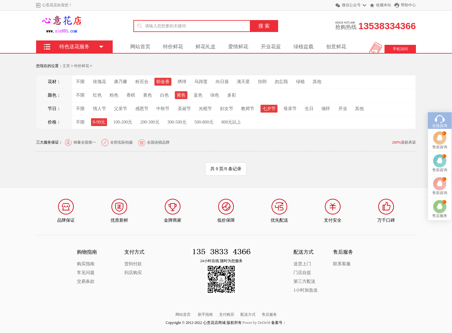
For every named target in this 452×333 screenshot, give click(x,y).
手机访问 (400, 49)
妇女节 (226, 108)
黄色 (147, 95)
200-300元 (149, 122)
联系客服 (342, 264)
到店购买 (133, 272)
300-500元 (176, 122)
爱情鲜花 (238, 46)
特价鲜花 (173, 46)
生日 (309, 108)
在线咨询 (439, 116)
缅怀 (325, 108)
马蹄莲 (200, 81)
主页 (66, 66)
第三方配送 (304, 281)
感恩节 (141, 108)
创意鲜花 (336, 46)
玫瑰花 (99, 81)
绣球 (182, 81)
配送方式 (248, 314)
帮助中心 (408, 5)
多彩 (231, 95)
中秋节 (163, 108)
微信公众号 (351, 5)
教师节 (247, 108)
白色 (164, 95)
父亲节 (120, 108)
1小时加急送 (305, 290)
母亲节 (290, 108)
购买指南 (85, 264)
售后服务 (269, 314)
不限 (80, 81)
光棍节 (205, 108)
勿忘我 (281, 81)
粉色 (114, 95)
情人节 (99, 108)
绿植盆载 (303, 46)
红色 (97, 95)
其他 (317, 81)
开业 (342, 108)
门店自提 (302, 272)
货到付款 (133, 264)
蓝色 (198, 95)
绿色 (214, 95)
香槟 (130, 95)
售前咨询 (439, 137)
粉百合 (141, 81)
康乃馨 (120, 81)
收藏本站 (383, 5)
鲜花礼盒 (206, 46)
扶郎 (262, 81)
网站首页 (140, 46)
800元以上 (231, 122)
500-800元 (203, 122)
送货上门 (302, 264)
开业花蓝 (271, 46)
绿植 (300, 81)
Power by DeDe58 (257, 322)
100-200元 (122, 122)
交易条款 (85, 281)
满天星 (243, 81)
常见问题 (85, 272)
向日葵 (222, 81)
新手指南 (205, 314)
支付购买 (226, 314)
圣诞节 (184, 108)
